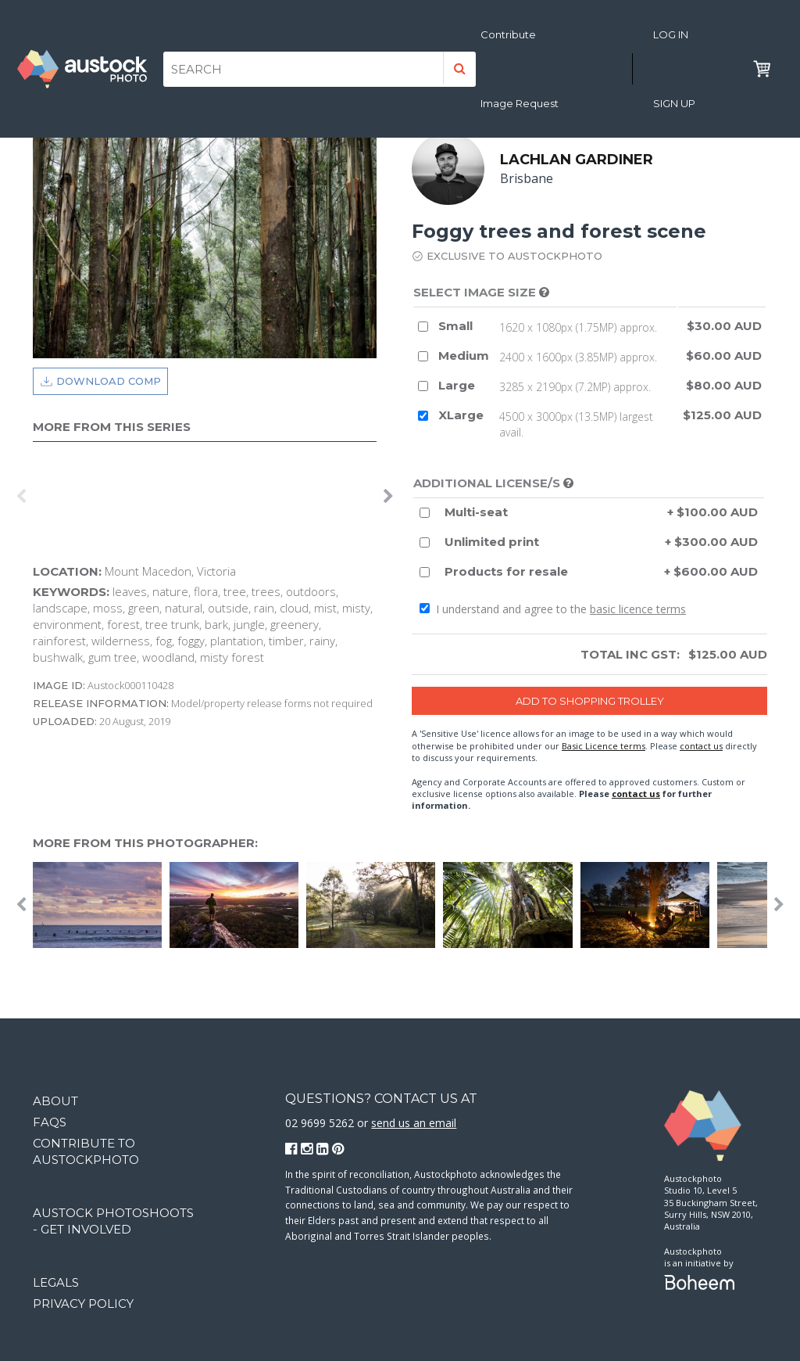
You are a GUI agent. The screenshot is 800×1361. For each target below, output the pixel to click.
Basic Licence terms (603, 746)
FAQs (49, 1122)
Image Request (519, 103)
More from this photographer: (145, 842)
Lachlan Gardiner (576, 159)
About (55, 1100)
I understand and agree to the (553, 608)
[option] (37, 497)
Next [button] (388, 497)
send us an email (413, 1122)
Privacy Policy (83, 1303)
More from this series (112, 426)
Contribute (508, 34)
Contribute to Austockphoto (86, 1151)
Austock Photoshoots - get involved (113, 1221)
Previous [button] (21, 497)
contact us (701, 746)
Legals (56, 1282)
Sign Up (674, 103)
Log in (670, 34)
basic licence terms (638, 608)
